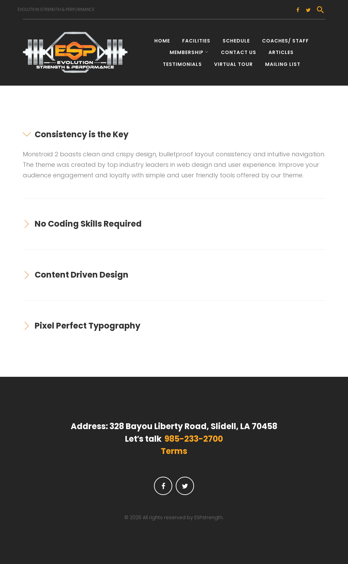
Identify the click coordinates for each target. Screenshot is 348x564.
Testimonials (182, 61)
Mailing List (282, 61)
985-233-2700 (193, 436)
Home (162, 38)
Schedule (236, 38)
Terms (174, 449)
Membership (187, 50)
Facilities (196, 38)
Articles (281, 50)
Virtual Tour (233, 61)
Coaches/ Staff (285, 38)
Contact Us (238, 50)
